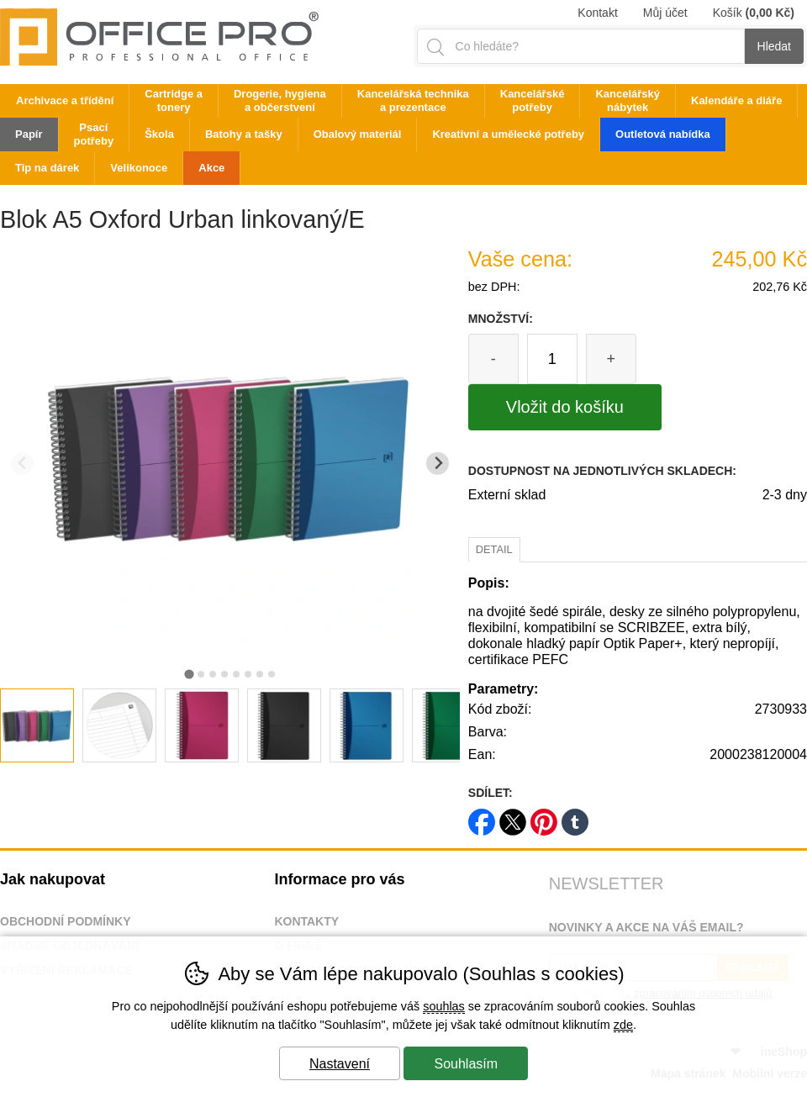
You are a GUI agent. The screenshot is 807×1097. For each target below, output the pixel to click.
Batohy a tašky (243, 134)
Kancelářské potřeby (532, 100)
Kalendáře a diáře (736, 100)
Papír (29, 134)
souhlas (444, 1006)
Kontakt (597, 12)
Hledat (774, 46)
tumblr (575, 817)
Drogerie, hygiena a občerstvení (280, 100)
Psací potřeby (94, 134)
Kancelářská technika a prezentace (413, 100)
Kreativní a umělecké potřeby (508, 134)
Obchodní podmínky (65, 921)
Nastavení (339, 1064)
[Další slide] (437, 463)
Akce (211, 167)
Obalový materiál (358, 134)
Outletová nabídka (662, 134)
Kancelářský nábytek (627, 100)
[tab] (188, 673)
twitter (512, 817)
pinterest (543, 817)
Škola (159, 134)
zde (623, 1024)
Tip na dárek (47, 167)
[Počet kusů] (552, 359)
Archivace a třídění (64, 100)
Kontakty (306, 921)
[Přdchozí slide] (22, 463)
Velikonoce (138, 167)
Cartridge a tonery (174, 100)
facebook (481, 817)
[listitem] (37, 725)
